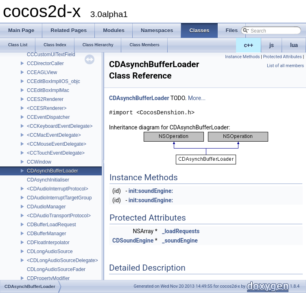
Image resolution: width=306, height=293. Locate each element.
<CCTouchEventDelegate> (56, 153)
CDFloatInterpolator (48, 242)
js (271, 45)
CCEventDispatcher (48, 117)
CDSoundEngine (132, 240)
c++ (249, 45)
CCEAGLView (42, 72)
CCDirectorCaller (45, 63)
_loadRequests (180, 231)
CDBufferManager (46, 233)
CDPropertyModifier (48, 278)
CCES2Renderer (45, 99)
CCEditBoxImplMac (48, 90)
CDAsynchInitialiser (48, 180)
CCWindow (39, 162)
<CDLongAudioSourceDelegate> (62, 260)
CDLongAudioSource (50, 251)
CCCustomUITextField (51, 54)
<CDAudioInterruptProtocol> (57, 189)
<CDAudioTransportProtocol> (59, 216)
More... (196, 98)
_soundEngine (180, 240)
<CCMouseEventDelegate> (56, 144)
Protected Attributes (282, 56)
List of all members (285, 65)
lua (294, 45)
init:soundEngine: (151, 191)
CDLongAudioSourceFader (56, 269)
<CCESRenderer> (46, 108)
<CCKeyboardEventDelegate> (59, 126)
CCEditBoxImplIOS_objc (53, 81)
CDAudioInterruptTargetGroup (59, 198)
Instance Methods (242, 56)
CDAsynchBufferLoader (52, 171)
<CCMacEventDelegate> (54, 135)
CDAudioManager (46, 207)
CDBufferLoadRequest (51, 224)
